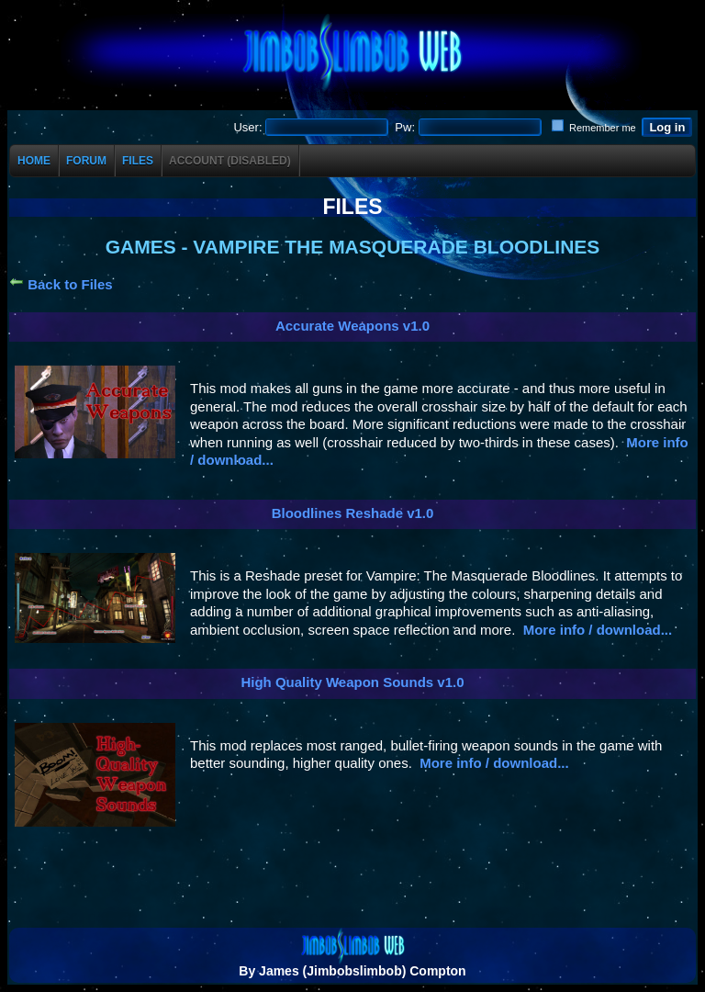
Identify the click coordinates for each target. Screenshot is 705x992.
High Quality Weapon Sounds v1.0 (352, 682)
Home (33, 160)
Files (137, 160)
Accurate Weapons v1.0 (352, 325)
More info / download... (598, 629)
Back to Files (61, 284)
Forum (86, 160)
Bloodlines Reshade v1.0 (353, 513)
